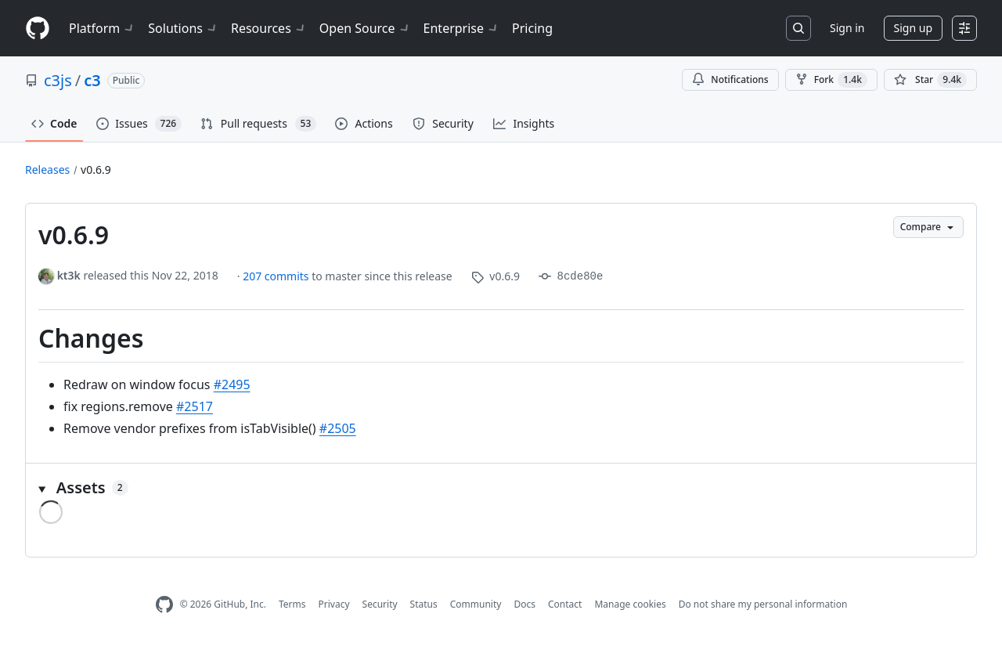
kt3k (69, 275)
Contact (565, 604)
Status (424, 604)
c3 (92, 80)
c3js (58, 80)
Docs (524, 604)
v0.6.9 (96, 169)
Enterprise (461, 28)
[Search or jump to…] (798, 28)
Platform (102, 28)
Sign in (847, 27)
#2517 (194, 406)
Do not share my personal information (763, 604)
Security (380, 604)
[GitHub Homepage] (164, 605)
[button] (501, 488)
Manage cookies (629, 604)
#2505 (337, 428)
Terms (292, 604)
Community (476, 604)
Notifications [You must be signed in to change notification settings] (730, 79)
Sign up (913, 27)
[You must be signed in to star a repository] (930, 80)
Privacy (334, 604)
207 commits (277, 276)
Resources (269, 28)
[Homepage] (37, 29)
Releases (47, 169)
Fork (831, 80)
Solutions (183, 28)
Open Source (365, 28)
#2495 (232, 384)
